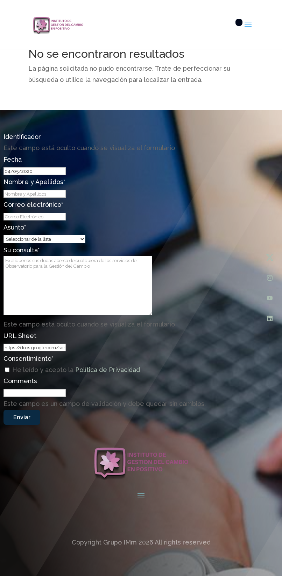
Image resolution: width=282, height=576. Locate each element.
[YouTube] (270, 298)
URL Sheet (19, 335)
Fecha (12, 159)
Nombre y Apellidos (34, 181)
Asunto (14, 227)
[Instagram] (270, 278)
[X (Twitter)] (270, 257)
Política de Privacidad (107, 369)
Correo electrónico (33, 204)
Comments (20, 381)
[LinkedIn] (270, 318)
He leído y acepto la (76, 369)
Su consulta (21, 250)
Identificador (22, 136)
